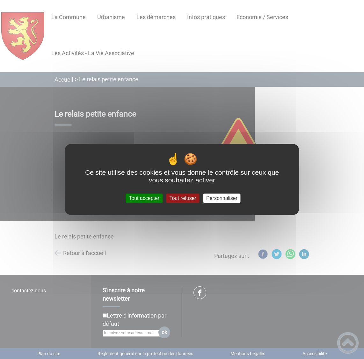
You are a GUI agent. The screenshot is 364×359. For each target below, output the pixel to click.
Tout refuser (182, 198)
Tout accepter (144, 198)
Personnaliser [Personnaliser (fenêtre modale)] (221, 198)
